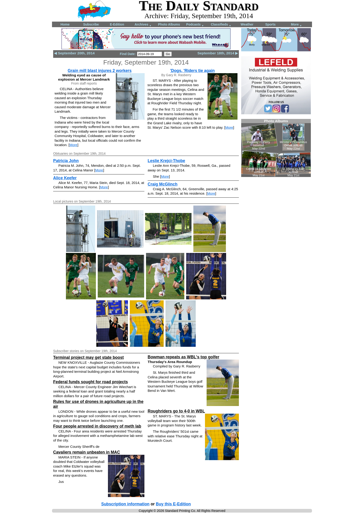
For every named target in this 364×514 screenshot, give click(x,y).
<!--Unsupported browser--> (276, 148)
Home (65, 24)
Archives (143, 25)
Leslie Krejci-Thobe (166, 160)
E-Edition (117, 24)
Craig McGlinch (162, 184)
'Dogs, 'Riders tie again (192, 70)
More (296, 25)
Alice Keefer (65, 178)
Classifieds (221, 25)
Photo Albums (169, 24)
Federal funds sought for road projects (90, 382)
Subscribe (91, 24)
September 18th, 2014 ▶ (217, 53)
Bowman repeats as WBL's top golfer (183, 357)
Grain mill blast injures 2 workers (99, 70)
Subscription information (125, 504)
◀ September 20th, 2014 (74, 53)
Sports (270, 24)
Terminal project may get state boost (88, 357)
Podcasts (195, 25)
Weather (247, 24)
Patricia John (66, 160)
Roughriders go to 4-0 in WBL (176, 411)
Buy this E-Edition (173, 504)
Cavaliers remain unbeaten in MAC (86, 452)
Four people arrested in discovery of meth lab (97, 426)
